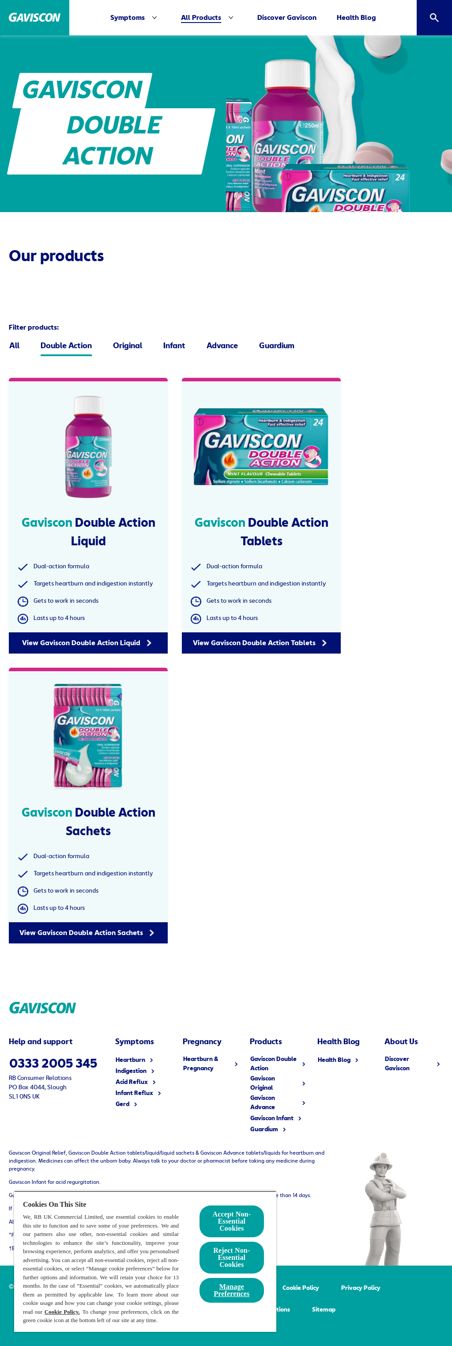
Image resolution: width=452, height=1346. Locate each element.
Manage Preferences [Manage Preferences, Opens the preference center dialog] (231, 1290)
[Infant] (174, 346)
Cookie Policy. (62, 1311)
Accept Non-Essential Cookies (232, 1221)
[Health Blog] (356, 17)
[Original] (127, 346)
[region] (145, 1261)
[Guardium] (276, 346)
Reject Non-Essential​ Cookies (231, 1257)
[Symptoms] (127, 17)
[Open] (434, 17)
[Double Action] (66, 348)
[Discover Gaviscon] (286, 17)
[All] (14, 346)
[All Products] (201, 17)
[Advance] (222, 346)
